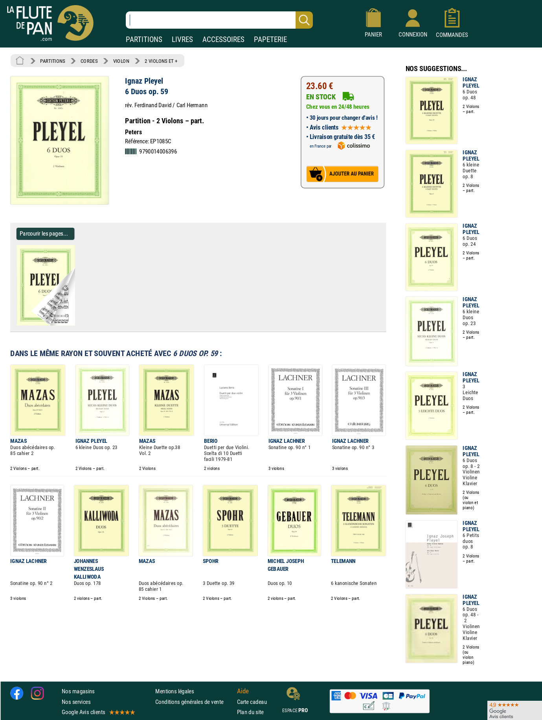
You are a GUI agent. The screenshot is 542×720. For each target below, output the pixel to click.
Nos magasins (78, 691)
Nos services (76, 701)
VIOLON (121, 61)
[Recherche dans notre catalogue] (219, 20)
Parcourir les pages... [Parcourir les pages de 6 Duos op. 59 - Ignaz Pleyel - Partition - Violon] (44, 233)
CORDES (89, 61)
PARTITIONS (144, 39)
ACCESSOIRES (223, 39)
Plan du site (250, 712)
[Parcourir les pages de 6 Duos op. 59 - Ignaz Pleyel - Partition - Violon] (78, 324)
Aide (243, 691)
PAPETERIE (270, 39)
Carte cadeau (252, 701)
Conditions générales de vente (194, 701)
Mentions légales (174, 691)
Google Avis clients (98, 712)
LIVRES (182, 39)
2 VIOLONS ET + (161, 61)
